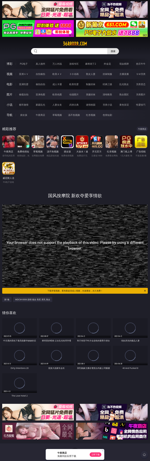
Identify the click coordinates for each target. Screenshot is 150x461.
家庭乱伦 (40, 104)
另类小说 (107, 104)
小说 (9, 105)
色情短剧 (107, 115)
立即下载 (95, 454)
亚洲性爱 (23, 84)
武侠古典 (74, 104)
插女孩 (23, 115)
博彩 (9, 64)
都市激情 (23, 104)
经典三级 (107, 84)
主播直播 (124, 74)
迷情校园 (90, 104)
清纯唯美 (107, 94)
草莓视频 (57, 115)
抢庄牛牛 (140, 63)
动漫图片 (74, 94)
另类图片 (140, 94)
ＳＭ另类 (140, 74)
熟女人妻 (90, 74)
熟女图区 (124, 94)
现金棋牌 (124, 63)
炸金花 (107, 63)
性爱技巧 (140, 104)
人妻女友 (57, 104)
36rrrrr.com (75, 44)
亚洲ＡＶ (23, 74)
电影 (9, 84)
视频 (9, 74)
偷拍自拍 (40, 84)
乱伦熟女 (124, 84)
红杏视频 (90, 115)
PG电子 (24, 63)
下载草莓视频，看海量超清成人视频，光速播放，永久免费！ (96, 291)
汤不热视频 (74, 115)
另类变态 (140, 84)
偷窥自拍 (23, 94)
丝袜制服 (107, 74)
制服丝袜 (90, 84)
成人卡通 (57, 84)
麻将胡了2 (90, 63)
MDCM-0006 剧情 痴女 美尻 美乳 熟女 (32, 299)
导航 (9, 115)
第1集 (7, 299)
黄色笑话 (124, 104)
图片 (9, 94)
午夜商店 (40, 115)
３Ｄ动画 (74, 74)
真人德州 (40, 63)
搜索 (113, 51)
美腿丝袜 (90, 94)
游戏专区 (74, 63)
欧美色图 (57, 94)
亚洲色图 (40, 94)
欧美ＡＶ (57, 74)
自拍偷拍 (40, 74)
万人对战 (57, 63)
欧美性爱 (74, 84)
